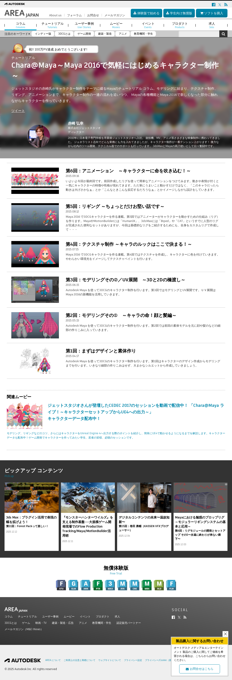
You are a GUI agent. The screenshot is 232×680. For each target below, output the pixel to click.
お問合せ (93, 15)
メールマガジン (114, 15)
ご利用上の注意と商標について (79, 660)
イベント (85, 616)
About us (55, 15)
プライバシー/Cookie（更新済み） (162, 660)
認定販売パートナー (128, 623)
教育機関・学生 (101, 623)
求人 (117, 616)
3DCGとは (11, 623)
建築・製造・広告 (63, 623)
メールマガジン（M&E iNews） (24, 629)
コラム (9, 616)
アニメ (83, 623)
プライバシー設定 (133, 660)
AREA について (53, 660)
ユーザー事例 (50, 616)
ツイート (18, 110)
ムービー (69, 616)
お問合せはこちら (199, 669)
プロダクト (102, 616)
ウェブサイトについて (109, 660)
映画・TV (41, 623)
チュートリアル (27, 616)
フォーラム (74, 15)
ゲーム (26, 623)
